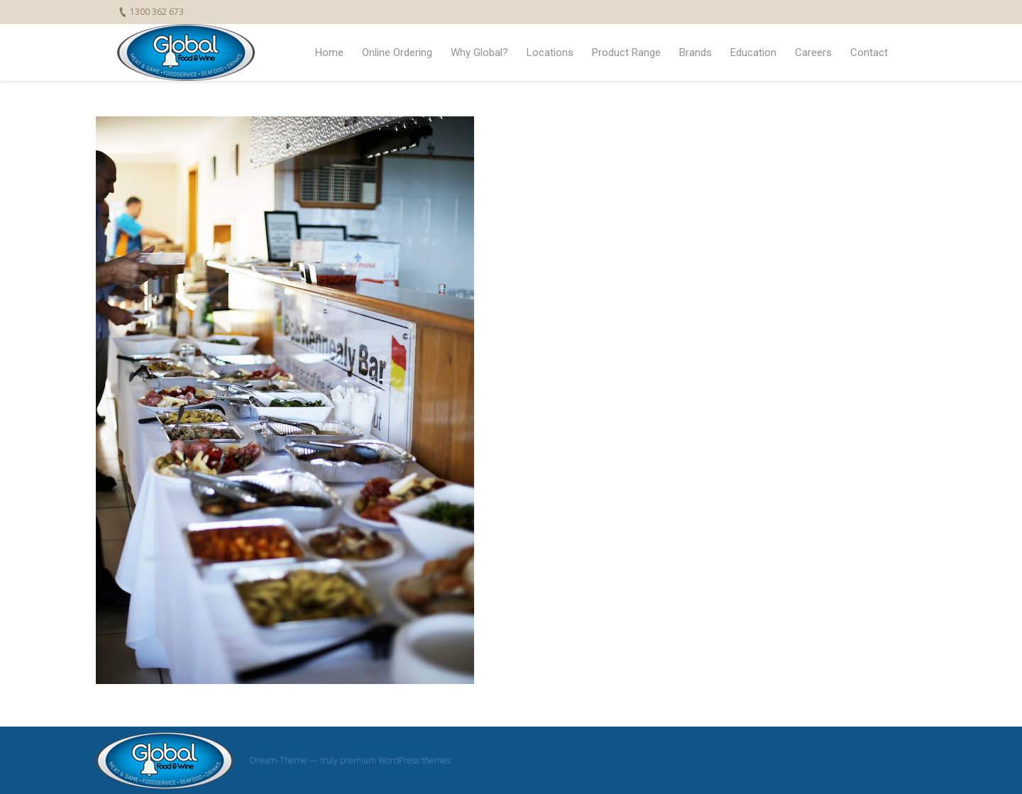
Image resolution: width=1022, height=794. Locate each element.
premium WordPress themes (395, 760)
